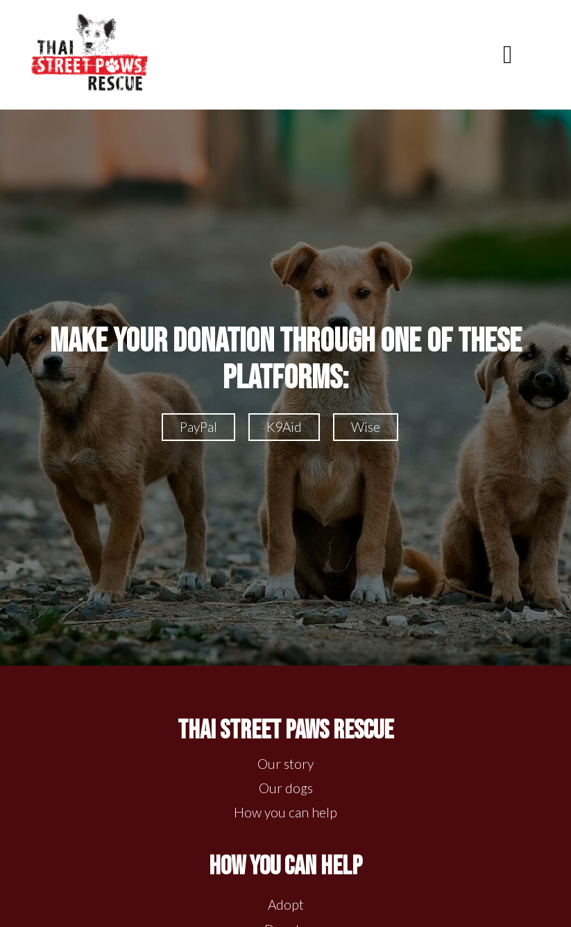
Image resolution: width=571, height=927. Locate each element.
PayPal (198, 427)
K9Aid (284, 427)
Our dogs (286, 788)
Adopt (286, 904)
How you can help (285, 812)
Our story (285, 763)
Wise (365, 427)
